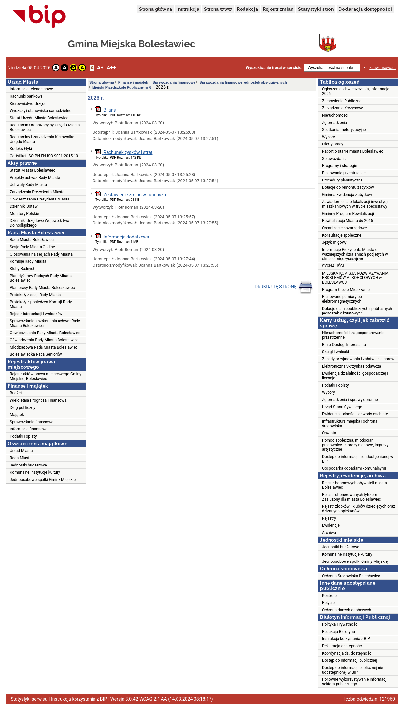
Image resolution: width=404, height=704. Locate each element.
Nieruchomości (335, 115)
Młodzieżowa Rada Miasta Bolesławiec (44, 347)
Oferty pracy (332, 144)
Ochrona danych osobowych (346, 610)
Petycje (328, 602)
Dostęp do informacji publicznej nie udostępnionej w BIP (352, 670)
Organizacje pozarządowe (344, 228)
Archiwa (329, 532)
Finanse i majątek (133, 82)
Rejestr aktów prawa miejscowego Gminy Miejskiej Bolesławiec (45, 376)
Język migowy (334, 242)
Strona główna (155, 9)
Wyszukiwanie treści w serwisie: (274, 68)
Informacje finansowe (28, 429)
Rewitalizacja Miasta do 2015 (347, 221)
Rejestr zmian (278, 9)
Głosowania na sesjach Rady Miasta (41, 254)
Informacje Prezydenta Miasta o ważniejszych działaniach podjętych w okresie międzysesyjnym (355, 254)
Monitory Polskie (24, 213)
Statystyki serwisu (29, 699)
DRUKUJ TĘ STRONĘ (284, 287)
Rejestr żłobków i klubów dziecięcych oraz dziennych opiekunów (358, 508)
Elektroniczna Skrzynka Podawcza (351, 366)
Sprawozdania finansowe (31, 422)
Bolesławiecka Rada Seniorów (36, 354)
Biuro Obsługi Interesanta (344, 344)
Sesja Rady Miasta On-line (32, 247)
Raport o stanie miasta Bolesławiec (352, 151)
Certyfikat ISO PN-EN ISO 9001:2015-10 (44, 156)
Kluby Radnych (22, 268)
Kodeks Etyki (21, 148)
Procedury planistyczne (342, 180)
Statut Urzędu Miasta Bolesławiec (39, 118)
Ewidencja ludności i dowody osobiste (355, 414)
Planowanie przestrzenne (344, 173)
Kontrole (329, 595)
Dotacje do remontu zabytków (348, 187)
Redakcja (247, 9)
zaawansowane (382, 68)
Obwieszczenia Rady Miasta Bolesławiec (45, 333)
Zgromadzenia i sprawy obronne (350, 399)
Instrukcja (188, 9)
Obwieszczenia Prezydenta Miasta (39, 199)
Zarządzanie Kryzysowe (342, 108)
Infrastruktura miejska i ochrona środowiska (349, 423)
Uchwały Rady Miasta (28, 184)
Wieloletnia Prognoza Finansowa (38, 400)
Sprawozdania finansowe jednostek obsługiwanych (243, 82)
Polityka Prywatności (340, 624)
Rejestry (329, 518)
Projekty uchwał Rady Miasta (35, 177)
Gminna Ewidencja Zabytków (347, 194)
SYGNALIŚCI (333, 266)
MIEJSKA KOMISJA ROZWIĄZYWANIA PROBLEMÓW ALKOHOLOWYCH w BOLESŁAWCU (355, 278)
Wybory (328, 137)
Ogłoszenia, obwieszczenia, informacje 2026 (355, 91)
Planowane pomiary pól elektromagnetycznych (342, 299)
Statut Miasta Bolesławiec (32, 170)
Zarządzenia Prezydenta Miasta (37, 192)
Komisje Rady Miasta (28, 261)
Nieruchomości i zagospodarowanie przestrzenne (353, 335)
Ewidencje (331, 525)
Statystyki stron (316, 9)
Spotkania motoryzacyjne (344, 129)
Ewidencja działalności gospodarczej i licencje (355, 375)
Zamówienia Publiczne (341, 101)
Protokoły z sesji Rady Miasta (35, 295)
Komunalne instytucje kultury (35, 472)
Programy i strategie (339, 165)
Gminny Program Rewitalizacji (348, 213)
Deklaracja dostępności (365, 9)
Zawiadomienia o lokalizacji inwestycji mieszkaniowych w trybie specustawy (355, 204)
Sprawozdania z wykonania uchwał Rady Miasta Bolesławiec (45, 323)
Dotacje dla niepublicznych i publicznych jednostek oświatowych (357, 310)
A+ (100, 68)
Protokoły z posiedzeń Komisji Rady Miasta (41, 304)
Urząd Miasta (21, 450)
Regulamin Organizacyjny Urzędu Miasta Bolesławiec (45, 127)
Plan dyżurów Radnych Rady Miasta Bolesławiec (41, 278)
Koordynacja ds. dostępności (347, 653)
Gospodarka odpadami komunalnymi (354, 468)
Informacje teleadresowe (31, 89)
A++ (111, 68)
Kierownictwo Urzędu (28, 103)
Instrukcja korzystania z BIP (346, 639)
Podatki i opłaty (23, 436)
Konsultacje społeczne (341, 235)
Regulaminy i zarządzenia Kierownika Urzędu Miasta (42, 139)
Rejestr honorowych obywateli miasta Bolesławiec (354, 485)
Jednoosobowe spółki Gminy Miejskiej (43, 479)
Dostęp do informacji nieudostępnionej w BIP (357, 459)
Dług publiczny (22, 407)
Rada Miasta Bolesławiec (32, 240)
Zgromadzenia (334, 122)
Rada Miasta (21, 458)
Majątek (17, 414)
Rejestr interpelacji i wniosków (36, 314)
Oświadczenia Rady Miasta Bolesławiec (44, 340)
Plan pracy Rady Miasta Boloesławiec (42, 287)
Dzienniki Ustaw (24, 206)
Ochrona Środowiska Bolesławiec (351, 576)
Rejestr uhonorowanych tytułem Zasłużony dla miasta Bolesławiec (351, 497)
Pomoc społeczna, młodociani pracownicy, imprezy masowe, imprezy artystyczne (355, 445)
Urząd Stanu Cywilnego (342, 407)
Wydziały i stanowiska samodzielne (40, 110)
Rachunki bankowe (26, 96)
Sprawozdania (334, 158)
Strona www (218, 9)
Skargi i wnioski (335, 352)
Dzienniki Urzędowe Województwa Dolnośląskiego (39, 223)
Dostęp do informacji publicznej (349, 660)
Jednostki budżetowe (28, 465)
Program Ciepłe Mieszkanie (346, 289)
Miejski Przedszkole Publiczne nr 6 (121, 87)
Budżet (16, 393)
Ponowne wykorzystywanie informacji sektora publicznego (354, 681)
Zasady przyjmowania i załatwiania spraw (358, 359)
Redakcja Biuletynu (338, 631)
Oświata (329, 433)
